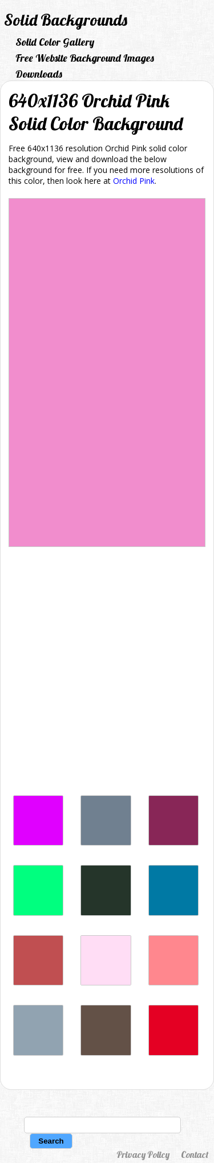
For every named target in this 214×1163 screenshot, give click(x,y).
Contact (194, 1154)
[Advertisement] (107, 666)
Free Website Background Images (84, 58)
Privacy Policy (142, 1154)
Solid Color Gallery (54, 42)
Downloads (38, 74)
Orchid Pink (134, 180)
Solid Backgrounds (65, 20)
